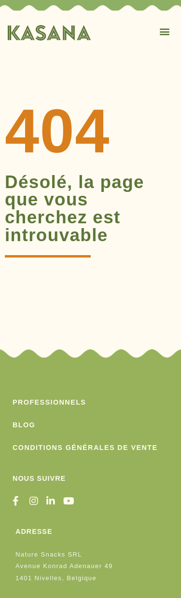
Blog (24, 425)
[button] (165, 31)
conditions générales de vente (85, 447)
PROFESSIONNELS (49, 402)
